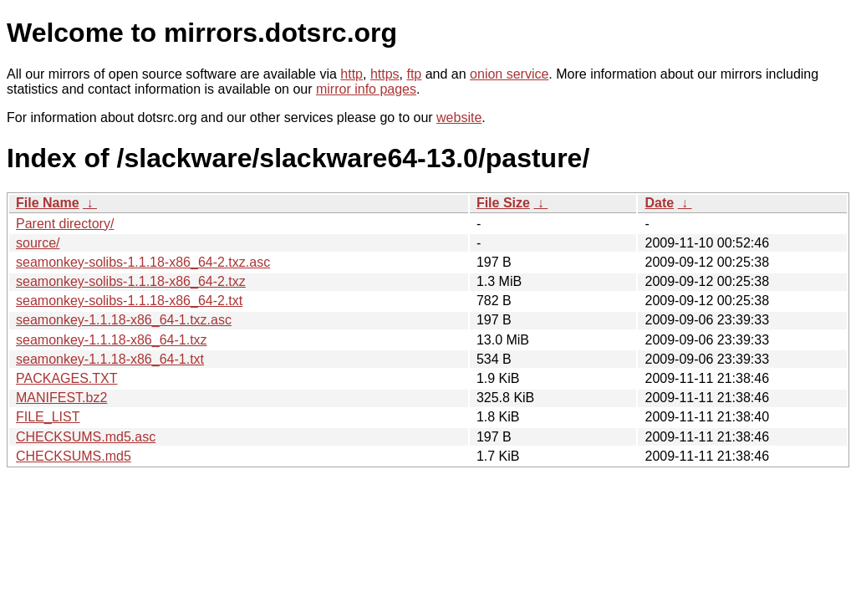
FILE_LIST (47, 417)
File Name (47, 203)
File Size (503, 203)
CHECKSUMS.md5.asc (85, 437)
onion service (509, 74)
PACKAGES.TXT (67, 378)
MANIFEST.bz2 (61, 397)
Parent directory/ (65, 224)
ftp (413, 74)
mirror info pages (366, 89)
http (351, 74)
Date (659, 203)
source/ (37, 243)
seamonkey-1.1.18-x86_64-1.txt (110, 359)
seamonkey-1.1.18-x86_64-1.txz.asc (124, 320)
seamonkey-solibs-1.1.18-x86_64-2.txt (129, 300)
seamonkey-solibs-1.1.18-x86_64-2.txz (131, 281)
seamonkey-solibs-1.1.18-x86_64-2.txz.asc (143, 262)
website (459, 117)
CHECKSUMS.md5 (73, 456)
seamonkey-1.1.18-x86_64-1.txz (111, 340)
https (385, 74)
